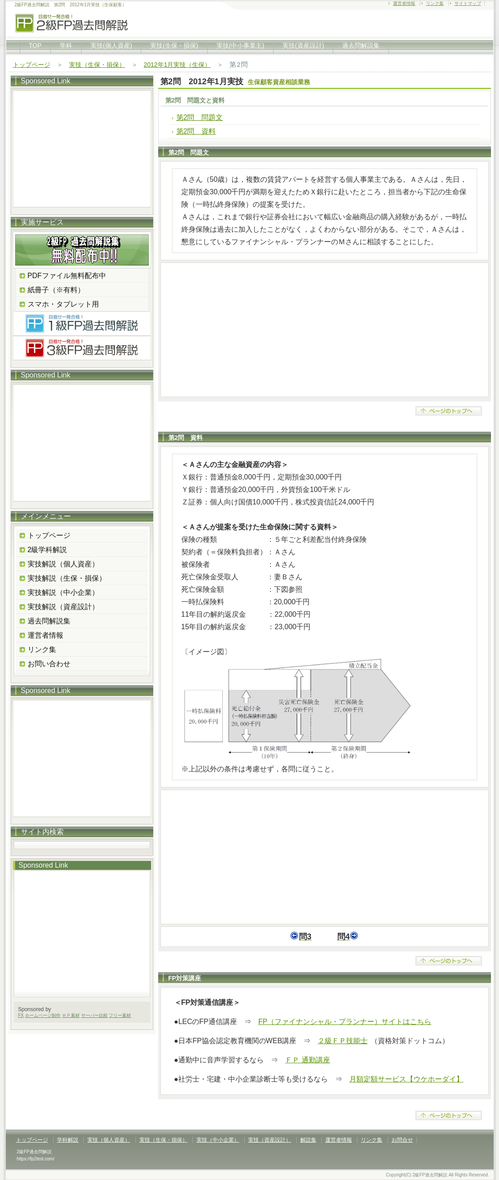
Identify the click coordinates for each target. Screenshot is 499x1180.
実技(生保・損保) (174, 45)
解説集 (308, 1140)
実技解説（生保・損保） (67, 578)
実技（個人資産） (108, 1140)
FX (21, 1015)
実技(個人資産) (111, 45)
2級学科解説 (47, 549)
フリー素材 (120, 1015)
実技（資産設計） (269, 1140)
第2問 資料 (196, 131)
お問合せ (402, 1140)
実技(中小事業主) (240, 45)
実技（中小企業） (217, 1140)
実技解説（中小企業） (63, 592)
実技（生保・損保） (97, 64)
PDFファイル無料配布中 (67, 275)
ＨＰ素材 (71, 1015)
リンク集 (435, 3)
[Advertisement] (324, 329)
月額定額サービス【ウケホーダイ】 (406, 1079)
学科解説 (67, 1140)
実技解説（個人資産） (63, 564)
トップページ (31, 64)
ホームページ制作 (43, 1015)
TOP (35, 45)
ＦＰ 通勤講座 (307, 1060)
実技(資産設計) (303, 45)
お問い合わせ (49, 664)
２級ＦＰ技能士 (343, 1041)
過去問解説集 (361, 45)
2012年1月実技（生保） (177, 64)
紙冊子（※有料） (56, 290)
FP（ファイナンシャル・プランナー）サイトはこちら (344, 1021)
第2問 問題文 (199, 117)
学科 (66, 45)
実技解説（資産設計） (63, 606)
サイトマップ (467, 3)
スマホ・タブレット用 (63, 304)
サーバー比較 (94, 1015)
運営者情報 (404, 3)
